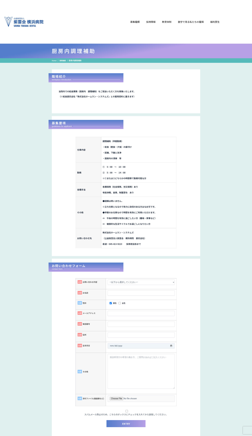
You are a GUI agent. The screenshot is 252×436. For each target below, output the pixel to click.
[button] (135, 21)
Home (54, 60)
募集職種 (63, 60)
